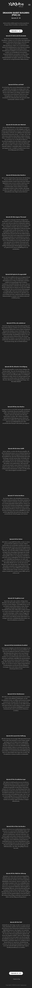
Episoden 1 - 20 (16, 31)
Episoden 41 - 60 (16, 973)
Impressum (23, 985)
